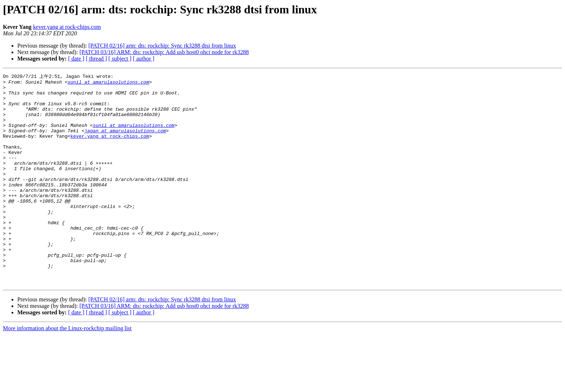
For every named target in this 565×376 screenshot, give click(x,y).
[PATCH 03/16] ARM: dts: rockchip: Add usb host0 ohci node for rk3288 (164, 52)
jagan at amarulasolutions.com (125, 141)
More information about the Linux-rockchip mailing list (67, 370)
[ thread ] (96, 59)
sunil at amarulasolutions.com (108, 83)
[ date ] (76, 59)
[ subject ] (120, 59)
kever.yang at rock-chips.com (67, 27)
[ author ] (144, 59)
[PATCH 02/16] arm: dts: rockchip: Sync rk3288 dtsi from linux (162, 46)
